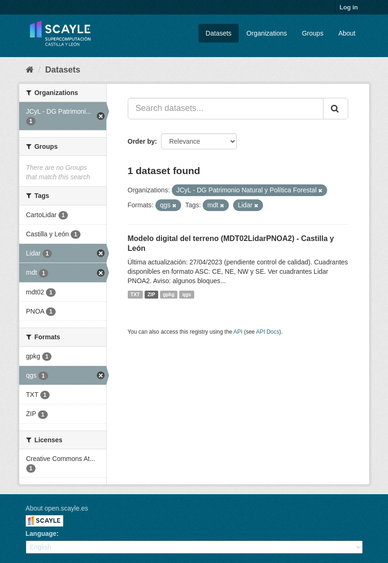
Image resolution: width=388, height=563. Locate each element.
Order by (141, 141)
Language (41, 533)
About (347, 33)
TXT (135, 294)
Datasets (218, 33)
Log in (349, 7)
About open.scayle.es (57, 508)
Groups (312, 33)
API (238, 332)
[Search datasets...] (225, 108)
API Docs (267, 332)
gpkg (169, 294)
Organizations (267, 33)
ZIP (151, 294)
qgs (187, 294)
